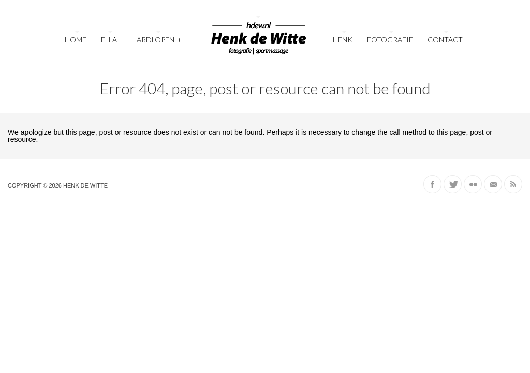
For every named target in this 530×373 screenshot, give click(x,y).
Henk (342, 39)
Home (75, 39)
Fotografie (390, 39)
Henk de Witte (85, 185)
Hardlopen (156, 38)
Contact (445, 39)
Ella (109, 39)
